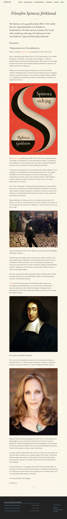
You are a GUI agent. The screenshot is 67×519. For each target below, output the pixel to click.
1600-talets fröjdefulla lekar (12, 511)
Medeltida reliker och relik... (12, 508)
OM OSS (20, 2)
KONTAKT (56, 2)
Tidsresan (7, 2)
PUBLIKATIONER (28, 2)
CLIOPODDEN (48, 2)
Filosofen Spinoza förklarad (12, 505)
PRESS (62, 2)
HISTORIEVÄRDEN (39, 2)
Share (33, 487)
